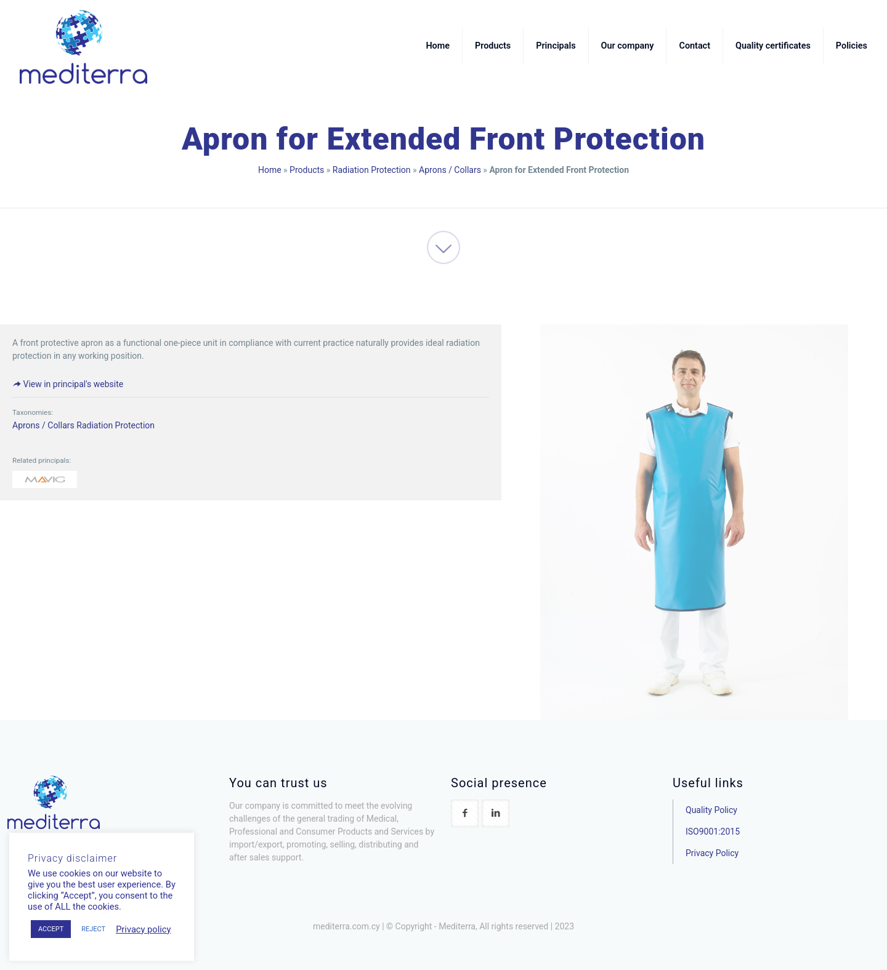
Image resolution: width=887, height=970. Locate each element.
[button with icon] (465, 813)
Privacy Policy (712, 853)
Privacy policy (143, 929)
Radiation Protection (372, 170)
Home (269, 170)
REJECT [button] (93, 929)
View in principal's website (67, 384)
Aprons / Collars (450, 170)
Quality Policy (711, 810)
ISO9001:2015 (713, 831)
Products (307, 170)
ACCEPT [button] (50, 929)
